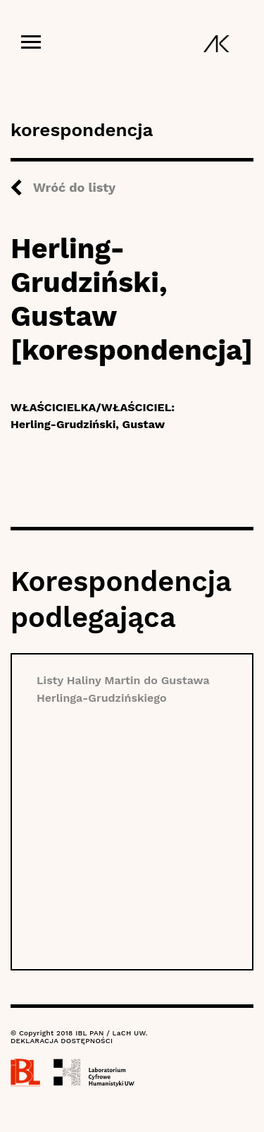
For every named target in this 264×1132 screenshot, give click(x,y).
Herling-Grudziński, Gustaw (88, 424)
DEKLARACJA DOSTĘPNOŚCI (62, 1041)
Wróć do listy (74, 187)
